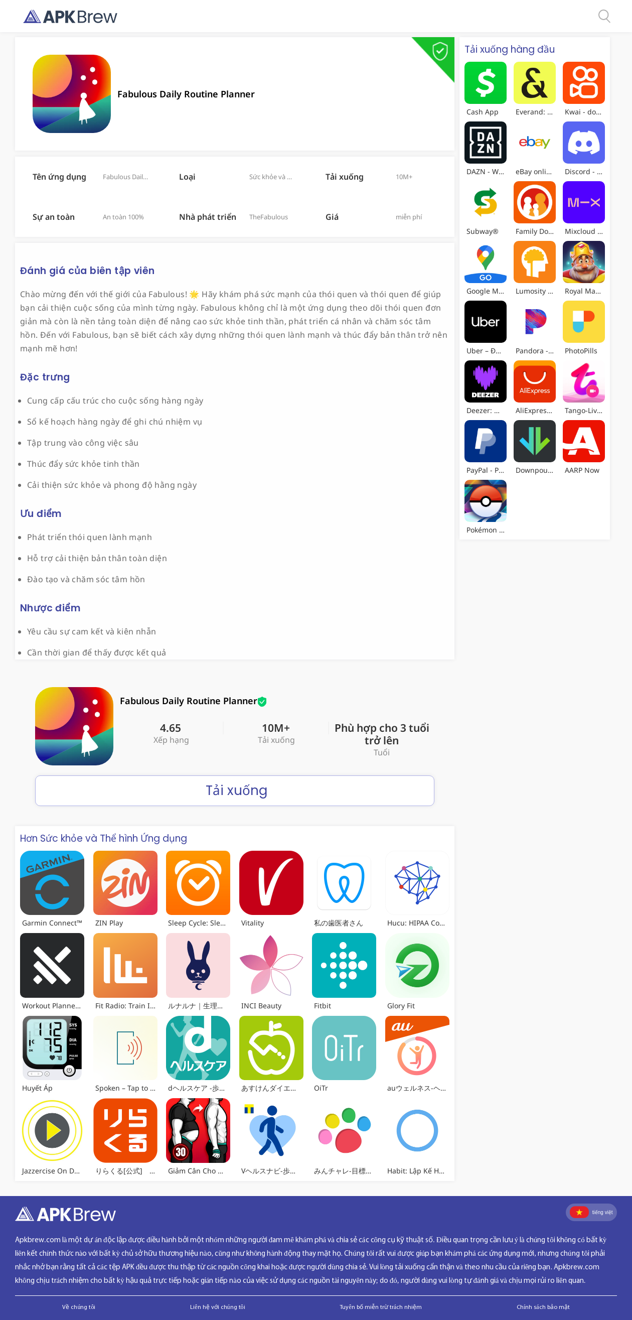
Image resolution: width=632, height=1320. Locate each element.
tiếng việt (591, 1212)
